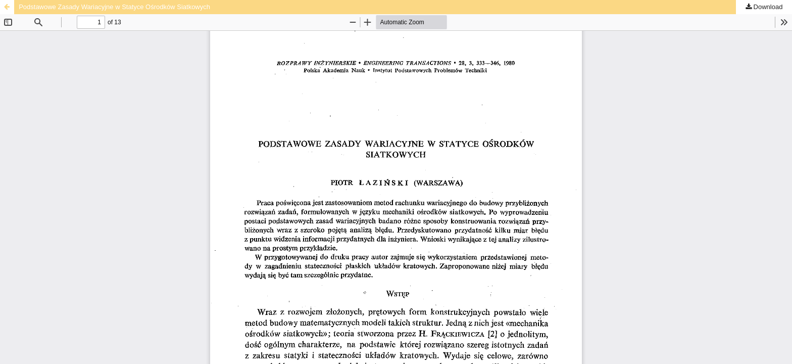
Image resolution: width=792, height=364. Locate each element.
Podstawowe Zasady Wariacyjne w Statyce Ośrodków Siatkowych (114, 7)
